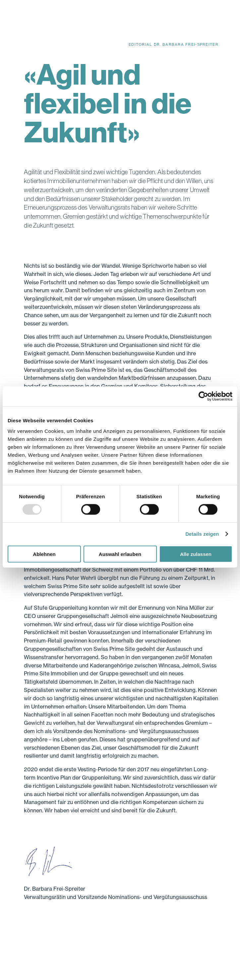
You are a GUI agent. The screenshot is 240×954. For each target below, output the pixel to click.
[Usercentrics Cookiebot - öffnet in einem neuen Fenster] (203, 396)
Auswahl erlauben (120, 554)
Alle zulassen (195, 554)
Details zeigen (202, 534)
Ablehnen (44, 554)
